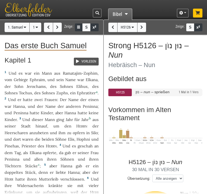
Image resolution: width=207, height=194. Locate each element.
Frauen (50, 99)
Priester (29, 145)
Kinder (47, 112)
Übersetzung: (138, 178)
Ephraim (37, 79)
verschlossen (72, 179)
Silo (94, 132)
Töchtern (13, 165)
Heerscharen (16, 132)
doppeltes (14, 172)
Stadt (26, 126)
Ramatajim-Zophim (80, 73)
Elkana (92, 79)
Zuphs (62, 92)
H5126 (127, 27)
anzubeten (39, 132)
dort (17, 139)
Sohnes (66, 86)
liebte (61, 172)
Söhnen (67, 159)
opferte (49, 152)
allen (38, 159)
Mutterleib (48, 179)
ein (37, 73)
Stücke (31, 165)
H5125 (120, 92)
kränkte (56, 185)
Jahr (69, 119)
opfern (79, 132)
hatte (34, 112)
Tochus (25, 92)
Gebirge (21, 79)
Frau (95, 152)
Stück (30, 172)
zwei (38, 99)
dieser (37, 119)
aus (57, 73)
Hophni (83, 139)
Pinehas (12, 145)
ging (60, 119)
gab (68, 152)
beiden (48, 139)
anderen (73, 106)
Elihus (82, 86)
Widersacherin (30, 185)
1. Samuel (17, 27)
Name (70, 79)
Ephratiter (86, 92)
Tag (17, 152)
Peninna (90, 106)
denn (43, 172)
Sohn (18, 86)
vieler (94, 185)
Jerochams (36, 86)
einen (93, 99)
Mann (47, 73)
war (28, 73)
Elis (71, 139)
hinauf (41, 126)
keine (94, 112)
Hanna (19, 106)
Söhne (61, 139)
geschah (85, 145)
